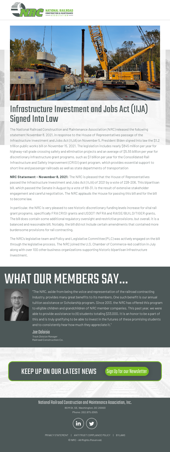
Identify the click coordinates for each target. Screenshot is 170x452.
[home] (42, 9)
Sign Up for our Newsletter (127, 371)
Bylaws (120, 435)
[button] (153, 10)
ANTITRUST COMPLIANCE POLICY (92, 435)
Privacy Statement (56, 435)
